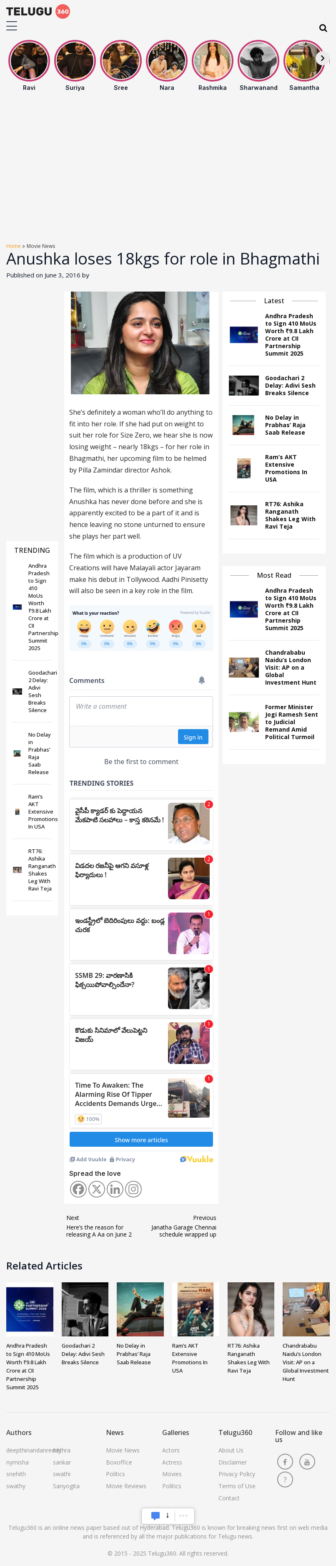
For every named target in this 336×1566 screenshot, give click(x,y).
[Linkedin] (115, 1189)
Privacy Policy (236, 1474)
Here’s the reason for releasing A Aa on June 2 (99, 1226)
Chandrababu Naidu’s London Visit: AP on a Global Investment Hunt (306, 1362)
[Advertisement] (168, 168)
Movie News (123, 1450)
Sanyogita (66, 1486)
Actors (171, 1450)
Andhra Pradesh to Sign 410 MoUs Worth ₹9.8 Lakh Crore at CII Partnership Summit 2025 (28, 1366)
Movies (172, 1474)
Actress (172, 1462)
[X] (96, 1189)
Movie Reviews (126, 1486)
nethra (61, 1450)
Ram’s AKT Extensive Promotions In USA (190, 1358)
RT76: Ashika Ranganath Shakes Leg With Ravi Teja (249, 1358)
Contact (229, 1498)
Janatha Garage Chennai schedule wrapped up (183, 1226)
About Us (230, 1450)
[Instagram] (133, 1189)
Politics (115, 1474)
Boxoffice (119, 1462)
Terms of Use (237, 1486)
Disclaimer (232, 1462)
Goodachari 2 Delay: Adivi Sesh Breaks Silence (83, 1354)
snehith (16, 1474)
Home (13, 246)
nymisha (17, 1462)
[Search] (323, 28)
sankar (62, 1462)
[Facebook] (78, 1189)
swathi (61, 1474)
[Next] (323, 58)
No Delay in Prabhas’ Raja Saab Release (134, 1354)
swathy (15, 1486)
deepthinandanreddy (33, 1450)
